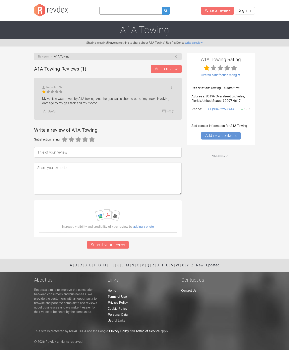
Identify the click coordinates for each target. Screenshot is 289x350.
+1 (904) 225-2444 (221, 109)
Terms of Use (117, 296)
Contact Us (188, 290)
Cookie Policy (117, 309)
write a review (194, 42)
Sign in (245, 10)
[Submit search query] (166, 11)
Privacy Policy (118, 302)
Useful (49, 111)
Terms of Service (148, 331)
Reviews (43, 56)
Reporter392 (52, 87)
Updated (212, 265)
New (200, 265)
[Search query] (130, 11)
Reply (168, 111)
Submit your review (108, 244)
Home (112, 290)
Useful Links (116, 321)
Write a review (217, 10)
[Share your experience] (108, 179)
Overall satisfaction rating (221, 75)
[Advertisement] (221, 190)
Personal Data (118, 315)
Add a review (166, 68)
